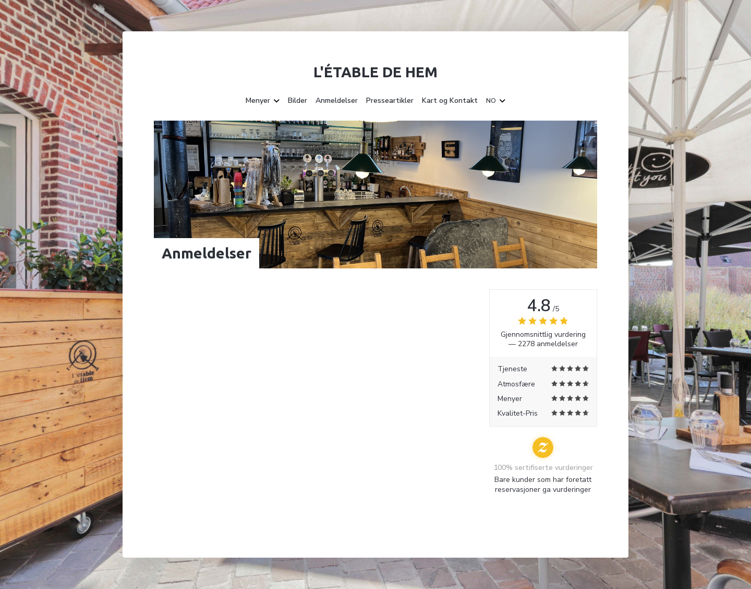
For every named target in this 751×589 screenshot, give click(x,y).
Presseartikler (390, 100)
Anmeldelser (337, 100)
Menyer (263, 100)
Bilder (297, 100)
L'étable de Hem (375, 72)
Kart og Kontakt (450, 100)
